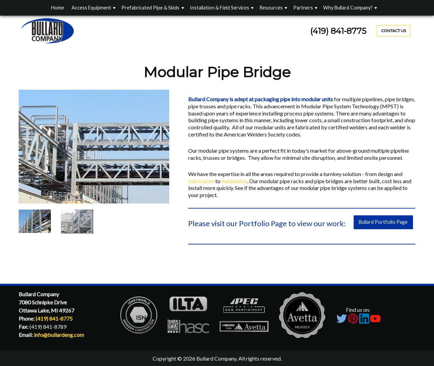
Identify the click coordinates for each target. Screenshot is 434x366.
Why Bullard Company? (348, 7)
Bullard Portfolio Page (383, 222)
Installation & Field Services (219, 7)
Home (57, 7)
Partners (303, 7)
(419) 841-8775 (338, 31)
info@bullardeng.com (59, 334)
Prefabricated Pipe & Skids (150, 7)
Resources (271, 7)
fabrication (201, 181)
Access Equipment (91, 7)
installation (234, 181)
